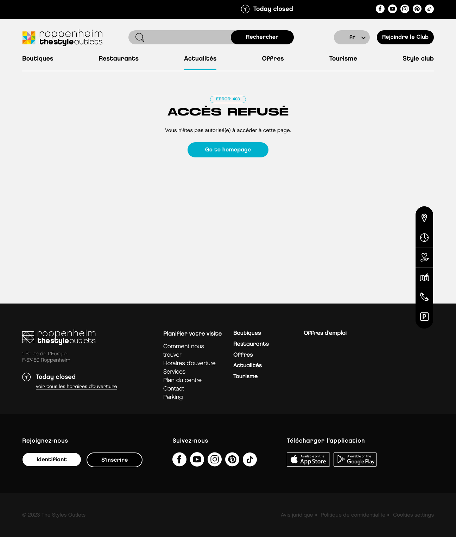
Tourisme (343, 59)
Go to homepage (228, 149)
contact (173, 389)
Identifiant (52, 459)
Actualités (200, 59)
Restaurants (119, 59)
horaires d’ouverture (189, 363)
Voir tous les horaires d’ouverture (76, 387)
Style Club (418, 59)
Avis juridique (297, 515)
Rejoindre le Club (405, 37)
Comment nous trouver (183, 351)
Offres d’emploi (325, 333)
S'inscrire (114, 460)
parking (173, 397)
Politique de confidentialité (353, 515)
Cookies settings (413, 515)
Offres (273, 59)
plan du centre (182, 380)
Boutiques (37, 59)
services (174, 372)
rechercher (262, 37)
